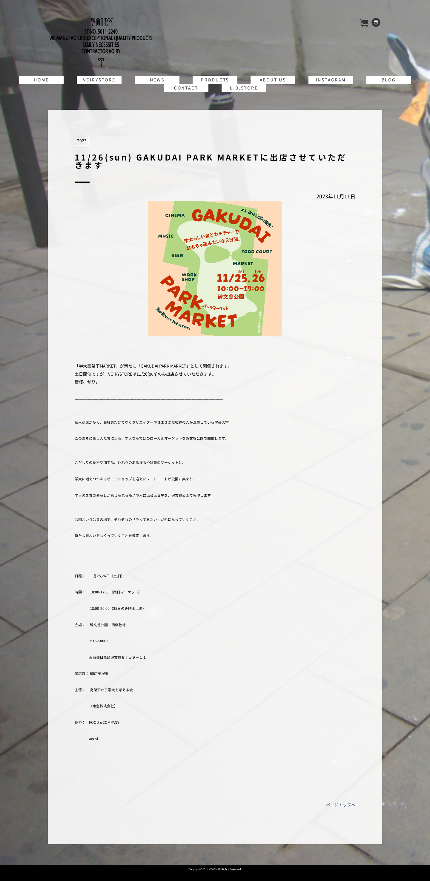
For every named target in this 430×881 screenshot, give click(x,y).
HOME (41, 80)
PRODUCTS (215, 80)
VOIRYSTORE (99, 80)
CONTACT (186, 88)
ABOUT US (273, 80)
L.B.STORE (244, 88)
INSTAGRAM (331, 80)
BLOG (389, 80)
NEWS (157, 80)
